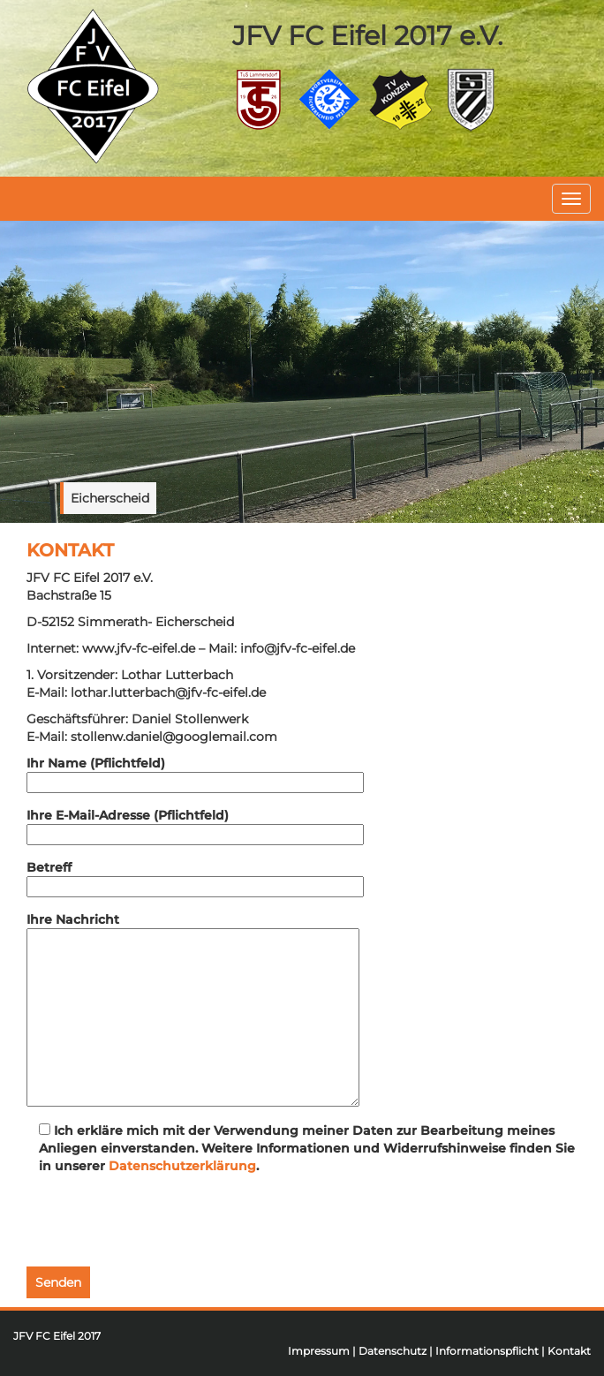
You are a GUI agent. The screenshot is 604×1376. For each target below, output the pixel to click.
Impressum (319, 1350)
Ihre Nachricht (192, 1009)
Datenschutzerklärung (182, 1166)
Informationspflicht (487, 1350)
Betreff (195, 877)
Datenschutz (393, 1350)
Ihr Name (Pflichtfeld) (195, 772)
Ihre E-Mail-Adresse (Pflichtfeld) (195, 825)
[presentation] (160, 1222)
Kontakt (569, 1350)
